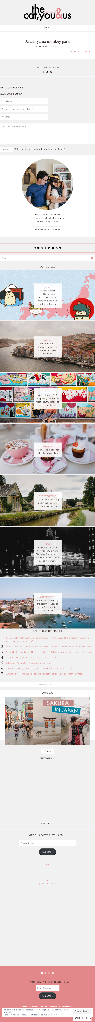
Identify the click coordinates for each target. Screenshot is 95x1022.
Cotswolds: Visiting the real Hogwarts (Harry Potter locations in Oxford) (38, 668)
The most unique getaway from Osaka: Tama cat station (31, 657)
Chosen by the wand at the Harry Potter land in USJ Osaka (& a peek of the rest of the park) (48, 652)
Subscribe (47, 851)
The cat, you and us (81, 51)
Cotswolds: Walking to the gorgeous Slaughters (27, 663)
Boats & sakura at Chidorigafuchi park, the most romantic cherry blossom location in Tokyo (48, 646)
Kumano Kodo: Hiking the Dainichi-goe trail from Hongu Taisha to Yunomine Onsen (43, 674)
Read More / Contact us (47, 229)
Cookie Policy (52, 1015)
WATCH (47, 751)
